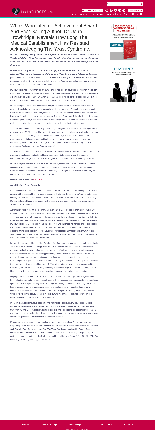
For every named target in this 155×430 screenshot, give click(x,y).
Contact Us (137, 14)
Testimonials (98, 14)
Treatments (83, 14)
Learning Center (114, 14)
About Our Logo (75, 425)
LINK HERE (38, 180)
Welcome (25, 425)
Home (73, 14)
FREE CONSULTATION (92, 10)
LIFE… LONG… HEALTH (102, 425)
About (127, 14)
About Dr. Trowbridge (49, 425)
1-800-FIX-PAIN (135, 10)
